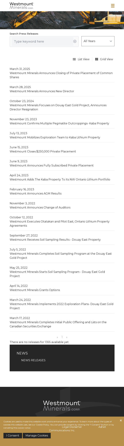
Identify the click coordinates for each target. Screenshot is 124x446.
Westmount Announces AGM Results (35, 193)
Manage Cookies (37, 435)
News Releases (33, 360)
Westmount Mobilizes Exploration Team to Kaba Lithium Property (55, 137)
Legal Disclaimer (72, 427)
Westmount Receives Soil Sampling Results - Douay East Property (55, 239)
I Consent (12, 435)
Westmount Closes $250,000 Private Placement (43, 151)
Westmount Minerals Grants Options (35, 290)
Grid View (104, 59)
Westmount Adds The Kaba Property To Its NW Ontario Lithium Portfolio (60, 179)
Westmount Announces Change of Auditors (40, 207)
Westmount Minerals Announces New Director (42, 91)
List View (81, 59)
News (76, 419)
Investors (62, 419)
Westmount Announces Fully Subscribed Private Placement (52, 165)
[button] (113, 5)
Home (29, 419)
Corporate (44, 419)
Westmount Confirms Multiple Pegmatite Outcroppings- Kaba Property (59, 123)
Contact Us (91, 419)
